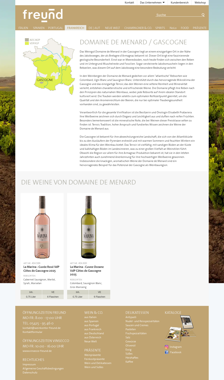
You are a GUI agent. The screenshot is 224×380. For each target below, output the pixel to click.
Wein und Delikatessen (97, 363)
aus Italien (90, 317)
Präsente (200, 28)
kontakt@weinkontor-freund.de (42, 328)
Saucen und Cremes (137, 325)
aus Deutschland (94, 333)
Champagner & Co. (138, 28)
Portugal (55, 28)
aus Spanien (91, 321)
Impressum (29, 364)
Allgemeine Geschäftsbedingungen (43, 368)
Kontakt (129, 2)
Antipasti (131, 317)
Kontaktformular (32, 332)
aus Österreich (92, 337)
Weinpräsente (92, 355)
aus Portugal (91, 325)
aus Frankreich (92, 329)
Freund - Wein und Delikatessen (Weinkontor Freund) (43, 15)
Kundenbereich (180, 2)
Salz (128, 337)
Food (185, 28)
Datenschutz (30, 372)
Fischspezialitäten (136, 333)
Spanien (38, 28)
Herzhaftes (132, 357)
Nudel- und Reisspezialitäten (142, 321)
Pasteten (131, 329)
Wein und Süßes (93, 367)
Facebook (175, 352)
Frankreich (75, 28)
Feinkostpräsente (94, 359)
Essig (128, 349)
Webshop (200, 2)
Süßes (129, 353)
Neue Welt (112, 28)
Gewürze (131, 341)
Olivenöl (131, 345)
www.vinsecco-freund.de (37, 351)
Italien (23, 28)
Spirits (160, 28)
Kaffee (129, 361)
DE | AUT (94, 28)
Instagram (176, 347)
